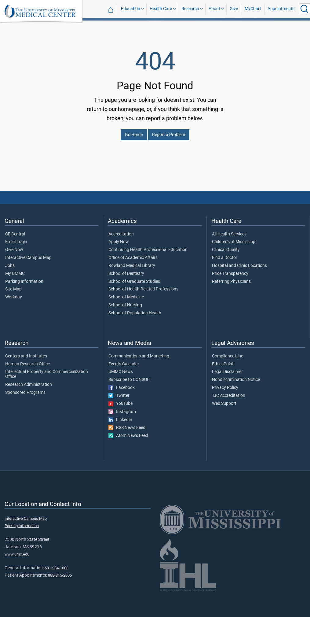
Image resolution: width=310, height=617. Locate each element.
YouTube (120, 399)
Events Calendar (123, 360)
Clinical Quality (226, 246)
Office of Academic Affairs (133, 254)
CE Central (15, 230)
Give (234, 8)
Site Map (13, 285)
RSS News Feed (126, 424)
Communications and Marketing (138, 352)
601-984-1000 (56, 564)
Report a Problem (168, 131)
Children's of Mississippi (234, 238)
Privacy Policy (225, 384)
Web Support (224, 399)
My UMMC (15, 270)
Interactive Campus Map (28, 254)
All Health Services (229, 230)
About (214, 8)
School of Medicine (126, 293)
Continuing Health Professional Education (148, 246)
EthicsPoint (223, 360)
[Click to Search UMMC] (304, 8)
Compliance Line (227, 352)
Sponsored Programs (25, 388)
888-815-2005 (60, 571)
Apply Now (118, 238)
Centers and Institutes (26, 352)
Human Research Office (27, 360)
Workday (13, 293)
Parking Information (24, 277)
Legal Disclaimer (227, 368)
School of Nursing (125, 301)
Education (130, 8)
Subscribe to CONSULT (129, 376)
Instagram (122, 408)
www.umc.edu (17, 550)
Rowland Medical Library (131, 262)
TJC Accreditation (228, 392)
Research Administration (28, 381)
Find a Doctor (224, 254)
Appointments (281, 8)
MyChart (253, 8)
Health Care (161, 8)
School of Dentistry (126, 270)
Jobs (10, 262)
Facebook (121, 384)
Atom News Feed (128, 432)
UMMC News (120, 368)
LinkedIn (120, 416)
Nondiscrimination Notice (236, 376)
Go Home (134, 131)
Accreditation (121, 230)
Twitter (118, 392)
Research (190, 8)
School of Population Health (134, 309)
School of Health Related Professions (143, 285)
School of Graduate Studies (134, 277)
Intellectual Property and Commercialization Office (46, 370)
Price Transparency (230, 270)
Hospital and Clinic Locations (239, 262)
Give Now (14, 246)
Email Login (16, 238)
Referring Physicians (231, 277)
